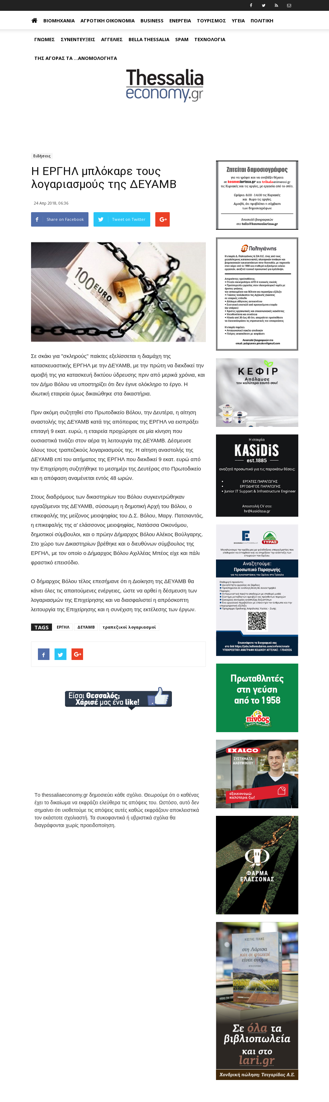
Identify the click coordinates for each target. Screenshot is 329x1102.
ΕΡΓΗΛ (63, 627)
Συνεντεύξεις (78, 39)
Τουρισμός (211, 20)
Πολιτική (262, 20)
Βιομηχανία (59, 20)
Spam (182, 39)
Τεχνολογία (209, 39)
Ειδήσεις (42, 155)
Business (152, 20)
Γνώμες (44, 39)
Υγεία (238, 20)
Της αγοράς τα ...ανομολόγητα (75, 58)
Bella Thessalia (149, 39)
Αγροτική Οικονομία (108, 20)
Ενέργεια (180, 20)
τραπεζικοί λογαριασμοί (129, 627)
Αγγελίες (112, 39)
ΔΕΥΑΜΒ (86, 627)
